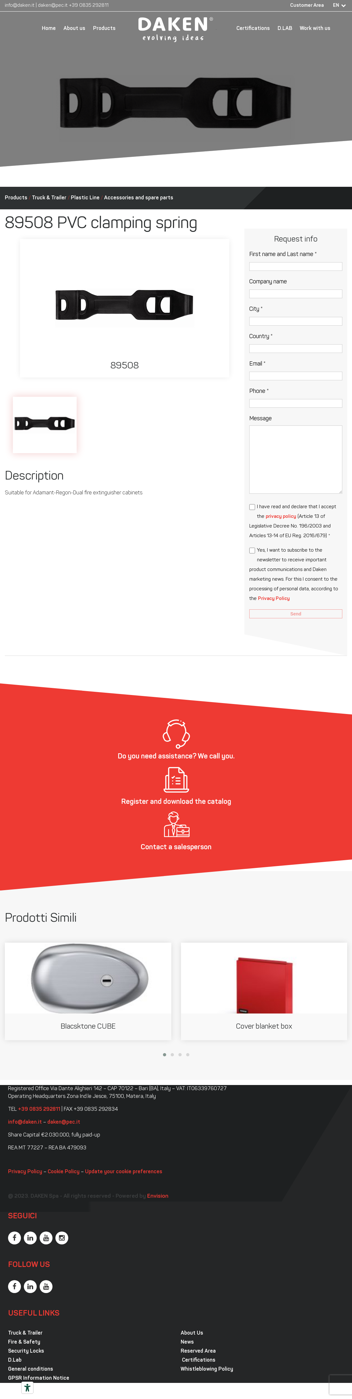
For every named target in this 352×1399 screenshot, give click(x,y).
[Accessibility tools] (27, 1388)
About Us (192, 1333)
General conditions (30, 1369)
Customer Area (307, 5)
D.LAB (285, 28)
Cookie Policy (64, 1172)
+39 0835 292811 (89, 5)
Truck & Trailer (49, 198)
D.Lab (15, 1360)
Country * (261, 337)
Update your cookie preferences (123, 1172)
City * (256, 309)
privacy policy (281, 516)
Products (104, 28)
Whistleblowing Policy (207, 1369)
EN (336, 5)
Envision (157, 1196)
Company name (268, 282)
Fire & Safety (24, 1342)
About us (74, 28)
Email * (257, 364)
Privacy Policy (274, 598)
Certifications (253, 28)
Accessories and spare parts (138, 198)
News (187, 1342)
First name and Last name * (283, 255)
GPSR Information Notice (38, 1378)
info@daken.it (19, 5)
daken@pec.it (53, 5)
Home (49, 28)
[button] (164, 1055)
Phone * (259, 391)
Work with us (315, 28)
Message (260, 419)
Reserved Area (198, 1351)
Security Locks (26, 1351)
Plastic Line (85, 198)
